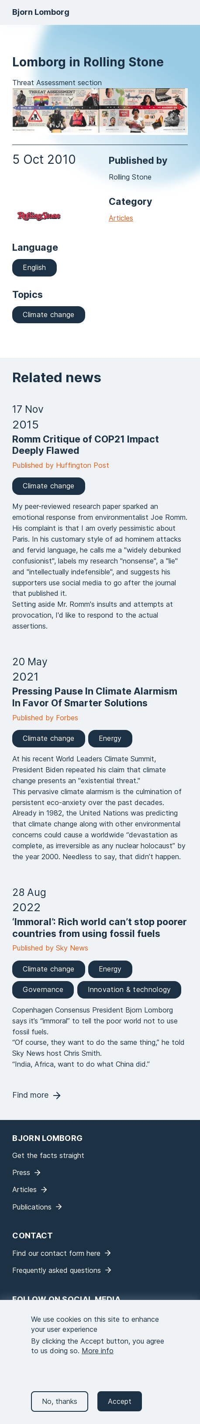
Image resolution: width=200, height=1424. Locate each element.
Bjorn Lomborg (40, 12)
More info (98, 1355)
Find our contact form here (56, 1253)
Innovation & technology (129, 989)
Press (21, 1172)
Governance (43, 989)
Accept (119, 1405)
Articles (121, 218)
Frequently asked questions (56, 1270)
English (34, 267)
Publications (32, 1207)
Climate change (48, 314)
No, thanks (59, 1405)
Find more (30, 1094)
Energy (110, 738)
